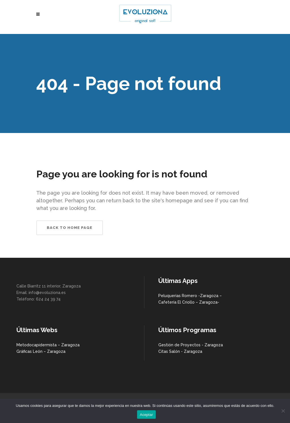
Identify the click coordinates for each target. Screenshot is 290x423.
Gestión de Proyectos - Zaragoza (190, 345)
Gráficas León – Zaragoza (40, 351)
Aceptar (146, 415)
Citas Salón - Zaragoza (180, 351)
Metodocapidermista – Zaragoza (48, 345)
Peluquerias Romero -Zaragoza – (190, 295)
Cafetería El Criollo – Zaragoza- (188, 302)
